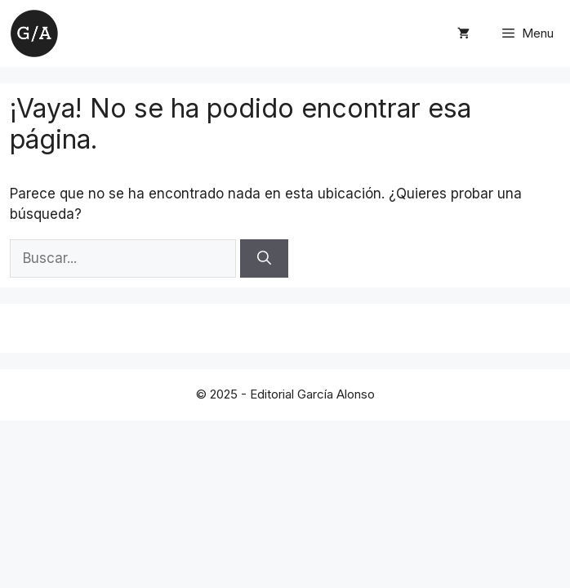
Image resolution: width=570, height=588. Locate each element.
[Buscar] (264, 258)
